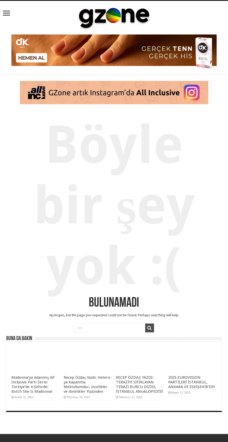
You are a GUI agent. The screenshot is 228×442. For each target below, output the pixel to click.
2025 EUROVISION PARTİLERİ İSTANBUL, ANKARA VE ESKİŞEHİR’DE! (191, 382)
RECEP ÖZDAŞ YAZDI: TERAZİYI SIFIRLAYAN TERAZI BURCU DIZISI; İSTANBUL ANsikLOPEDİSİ (140, 384)
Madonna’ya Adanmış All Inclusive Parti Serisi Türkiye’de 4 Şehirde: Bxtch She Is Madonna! (32, 384)
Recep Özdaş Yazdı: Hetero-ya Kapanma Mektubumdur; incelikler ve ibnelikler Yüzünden (88, 384)
